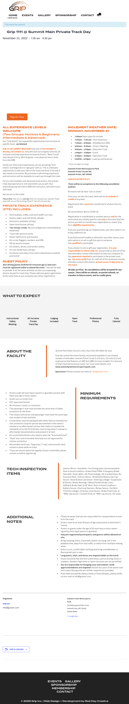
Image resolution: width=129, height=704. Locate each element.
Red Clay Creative (96, 701)
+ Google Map (72, 616)
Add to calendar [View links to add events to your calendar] (17, 649)
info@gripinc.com (100, 371)
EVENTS (55, 681)
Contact (87, 15)
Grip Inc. (6, 603)
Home (13, 15)
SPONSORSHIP (64, 685)
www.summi (61, 366)
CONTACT (65, 692)
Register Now (17, 116)
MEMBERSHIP (63, 688)
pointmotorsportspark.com (81, 366)
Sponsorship (65, 15)
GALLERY (73, 681)
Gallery (44, 15)
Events (27, 15)
